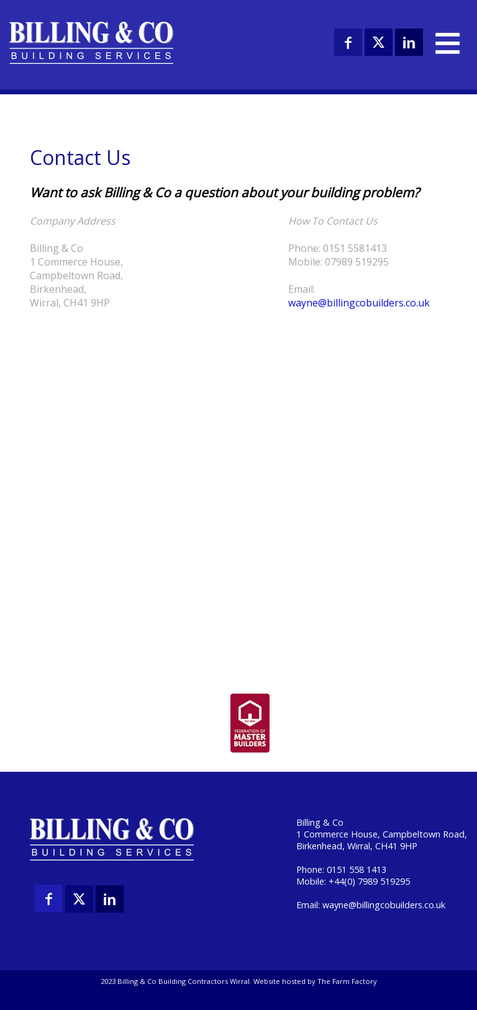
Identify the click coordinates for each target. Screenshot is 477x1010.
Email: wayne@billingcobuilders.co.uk (370, 905)
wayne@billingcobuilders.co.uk (359, 303)
